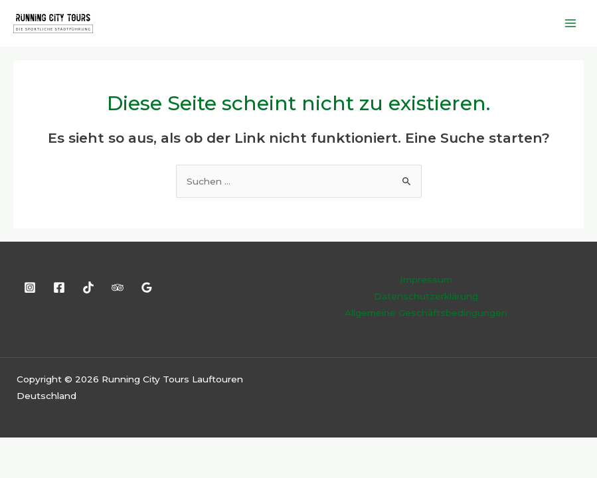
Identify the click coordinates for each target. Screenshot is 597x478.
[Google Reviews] (147, 287)
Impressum (426, 279)
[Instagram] (30, 287)
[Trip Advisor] (118, 287)
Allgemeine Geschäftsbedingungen (426, 312)
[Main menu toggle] (571, 23)
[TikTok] (88, 287)
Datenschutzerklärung (426, 296)
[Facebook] (59, 287)
